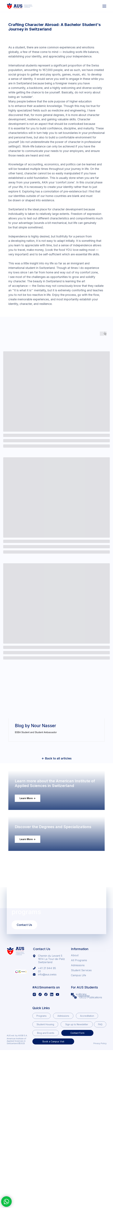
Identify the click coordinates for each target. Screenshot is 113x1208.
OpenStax (84, 1060)
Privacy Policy (100, 1108)
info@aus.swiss (47, 1038)
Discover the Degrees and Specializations (53, 891)
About (74, 1019)
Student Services (81, 1034)
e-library (81, 1058)
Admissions (78, 1029)
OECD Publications (90, 1061)
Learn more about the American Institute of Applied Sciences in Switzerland (55, 813)
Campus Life (78, 1039)
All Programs (79, 1024)
